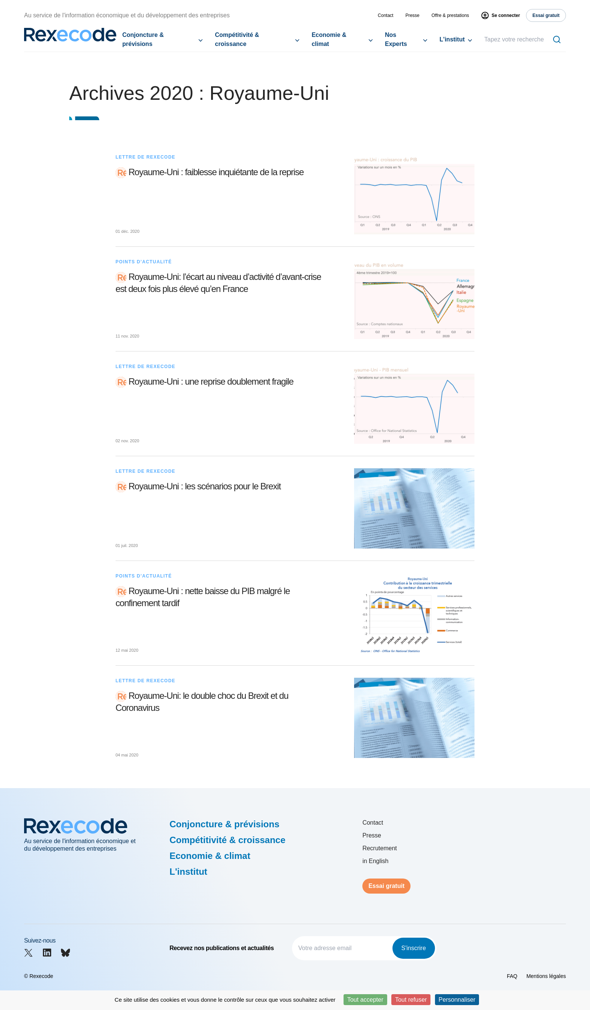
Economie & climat (329, 39)
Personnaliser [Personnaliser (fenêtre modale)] (457, 999)
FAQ (512, 976)
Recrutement (379, 848)
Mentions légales (546, 976)
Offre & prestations (450, 15)
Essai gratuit (386, 886)
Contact (385, 15)
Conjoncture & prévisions (143, 39)
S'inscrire (413, 948)
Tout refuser (411, 999)
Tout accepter (365, 999)
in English (375, 861)
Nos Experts (396, 39)
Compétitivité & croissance (237, 39)
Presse (412, 15)
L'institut (452, 39)
